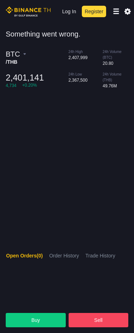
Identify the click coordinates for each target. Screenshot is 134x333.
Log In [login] (69, 11)
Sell (98, 320)
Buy (35, 320)
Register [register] (94, 11)
